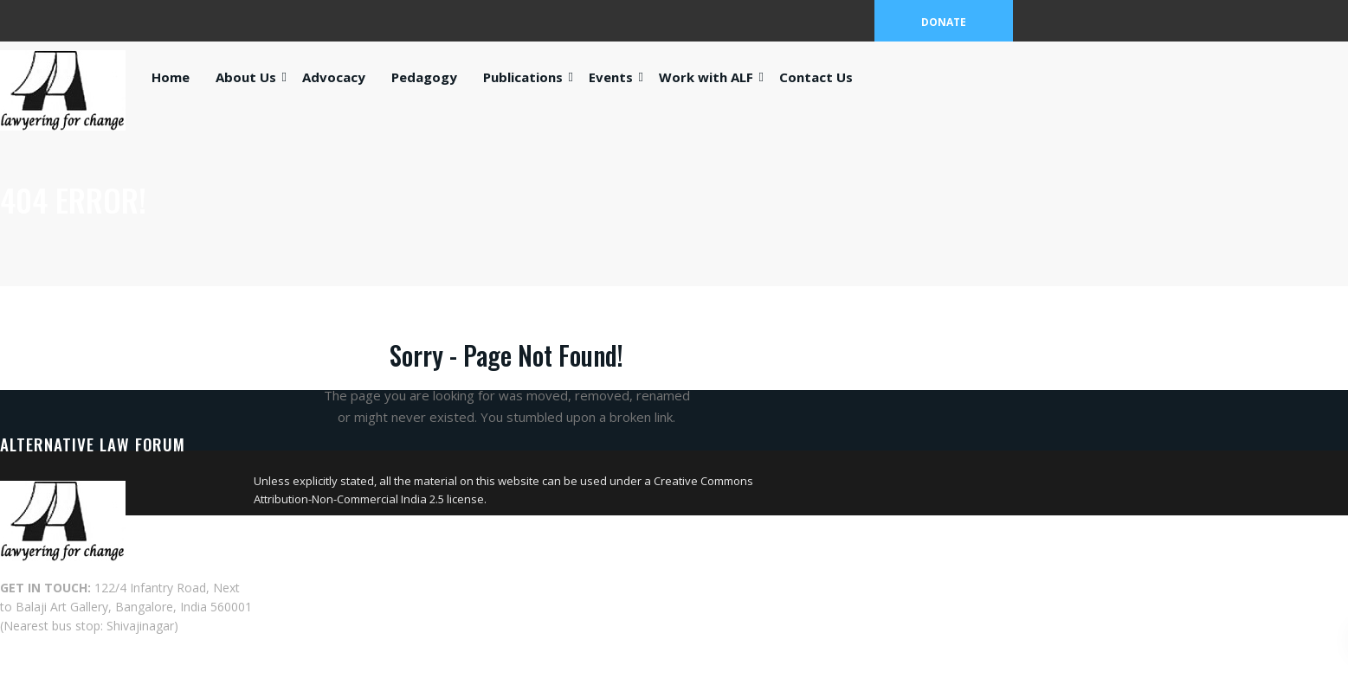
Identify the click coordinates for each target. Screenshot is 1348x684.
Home (171, 77)
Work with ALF (706, 77)
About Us (246, 77)
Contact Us (816, 77)
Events (611, 77)
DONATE (943, 22)
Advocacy (333, 77)
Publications (523, 77)
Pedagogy (424, 77)
